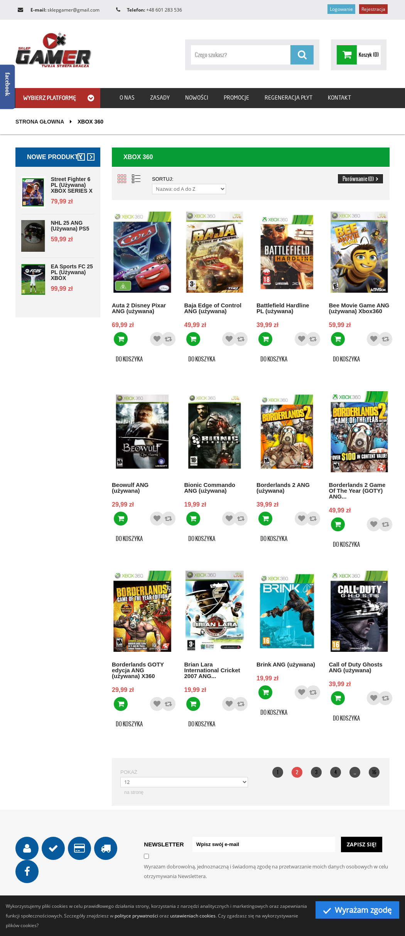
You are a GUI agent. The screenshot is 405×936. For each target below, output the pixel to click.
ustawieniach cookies (193, 915)
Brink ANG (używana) (285, 664)
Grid (122, 179)
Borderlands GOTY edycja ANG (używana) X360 (138, 670)
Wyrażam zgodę (357, 910)
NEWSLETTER (164, 844)
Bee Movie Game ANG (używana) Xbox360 (359, 308)
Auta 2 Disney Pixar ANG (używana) (139, 308)
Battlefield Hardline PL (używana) (282, 308)
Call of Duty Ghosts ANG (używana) (356, 667)
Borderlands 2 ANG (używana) (283, 487)
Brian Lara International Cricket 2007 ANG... (212, 670)
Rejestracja (373, 9)
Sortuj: (162, 179)
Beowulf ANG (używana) (130, 487)
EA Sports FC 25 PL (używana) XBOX (72, 272)
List (136, 179)
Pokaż (128, 772)
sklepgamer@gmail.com (73, 10)
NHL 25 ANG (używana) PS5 (70, 226)
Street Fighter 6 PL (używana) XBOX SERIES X (72, 185)
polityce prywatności (136, 915)
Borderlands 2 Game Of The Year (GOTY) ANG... (357, 490)
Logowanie (341, 9)
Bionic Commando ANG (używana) (210, 487)
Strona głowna (39, 122)
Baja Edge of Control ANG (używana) (212, 308)
